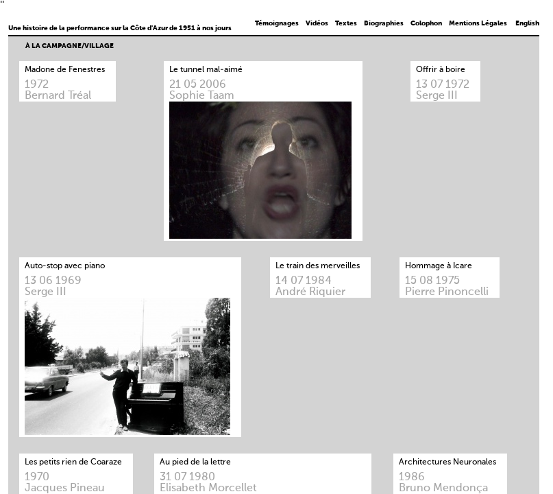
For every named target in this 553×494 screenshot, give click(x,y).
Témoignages (277, 23)
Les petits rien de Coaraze (73, 462)
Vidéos (317, 23)
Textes (346, 23)
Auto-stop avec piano (65, 266)
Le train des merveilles (317, 266)
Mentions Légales (478, 23)
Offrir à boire (440, 70)
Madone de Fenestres (65, 70)
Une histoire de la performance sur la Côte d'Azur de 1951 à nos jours (120, 28)
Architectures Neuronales (447, 462)
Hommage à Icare (438, 266)
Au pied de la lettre (195, 462)
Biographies (384, 23)
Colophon (426, 23)
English (527, 23)
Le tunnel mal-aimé (206, 70)
